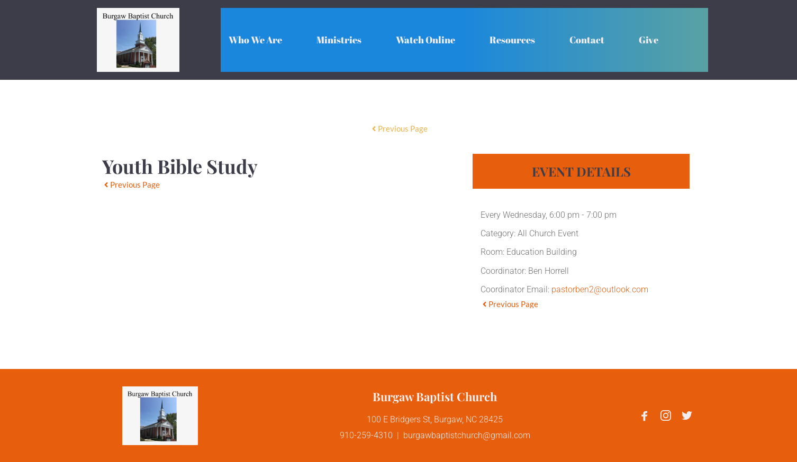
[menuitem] (255, 40)
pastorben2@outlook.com (599, 289)
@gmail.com (506, 435)
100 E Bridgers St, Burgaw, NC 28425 (435, 419)
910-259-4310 (366, 435)
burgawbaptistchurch (443, 435)
